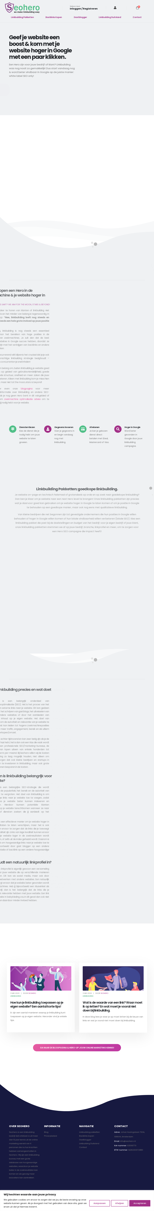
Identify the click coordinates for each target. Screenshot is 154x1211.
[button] (42, 90)
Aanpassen (100, 1203)
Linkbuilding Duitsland (110, 17)
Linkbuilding (15, 996)
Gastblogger (80, 17)
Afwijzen (119, 1203)
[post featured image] (40, 978)
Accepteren (140, 1203)
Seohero (32, 993)
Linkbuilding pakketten (89, 1132)
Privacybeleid (50, 1136)
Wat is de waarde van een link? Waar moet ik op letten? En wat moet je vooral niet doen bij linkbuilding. (112, 1006)
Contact (137, 17)
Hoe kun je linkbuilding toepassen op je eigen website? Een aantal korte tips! (36, 1004)
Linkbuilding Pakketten (22, 17)
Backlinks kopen (86, 1136)
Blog (46, 1132)
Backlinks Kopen (54, 17)
